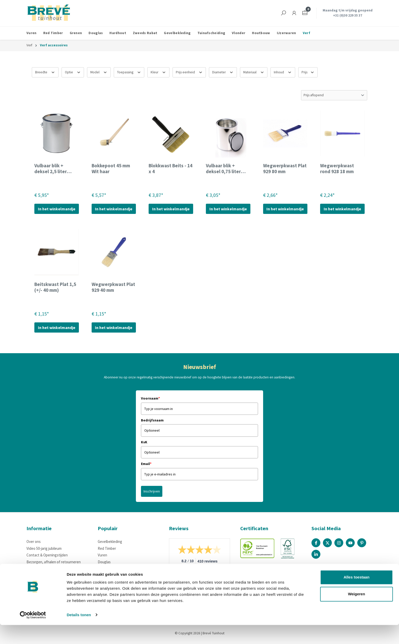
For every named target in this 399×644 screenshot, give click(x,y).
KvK (144, 442)
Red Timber (107, 548)
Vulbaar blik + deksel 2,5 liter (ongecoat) (50, 168)
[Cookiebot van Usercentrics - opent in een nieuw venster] (33, 634)
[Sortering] (334, 95)
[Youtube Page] (350, 542)
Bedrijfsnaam (152, 420)
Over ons (33, 541)
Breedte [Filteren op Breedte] (45, 71)
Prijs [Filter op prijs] (308, 71)
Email (146, 463)
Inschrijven (152, 491)
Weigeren (356, 613)
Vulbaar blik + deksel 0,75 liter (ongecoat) (223, 168)
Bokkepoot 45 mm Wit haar (111, 168)
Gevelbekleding (110, 541)
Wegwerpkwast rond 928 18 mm (337, 168)
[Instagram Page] (338, 542)
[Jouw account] (294, 13)
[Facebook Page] (315, 542)
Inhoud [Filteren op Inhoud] (283, 71)
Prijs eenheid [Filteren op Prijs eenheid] (189, 71)
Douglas (104, 561)
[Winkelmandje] (305, 13)
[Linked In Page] (315, 554)
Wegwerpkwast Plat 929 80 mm (285, 168)
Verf (101, 575)
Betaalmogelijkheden (43, 568)
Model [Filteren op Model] (98, 71)
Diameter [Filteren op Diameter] (223, 71)
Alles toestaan (356, 596)
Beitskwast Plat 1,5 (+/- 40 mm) (55, 287)
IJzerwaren (107, 568)
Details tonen (79, 634)
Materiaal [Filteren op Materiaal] (253, 71)
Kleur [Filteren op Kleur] (158, 71)
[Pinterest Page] (361, 542)
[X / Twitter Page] (327, 542)
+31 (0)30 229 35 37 (347, 15)
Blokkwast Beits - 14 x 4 (170, 168)
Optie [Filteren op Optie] (73, 71)
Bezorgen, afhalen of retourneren (53, 561)
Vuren (102, 555)
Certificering (36, 582)
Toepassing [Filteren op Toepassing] (129, 71)
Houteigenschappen (42, 575)
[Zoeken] (283, 13)
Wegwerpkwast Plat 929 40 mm (113, 287)
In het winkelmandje (56, 208)
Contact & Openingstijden (47, 555)
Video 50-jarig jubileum (44, 548)
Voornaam (150, 398)
